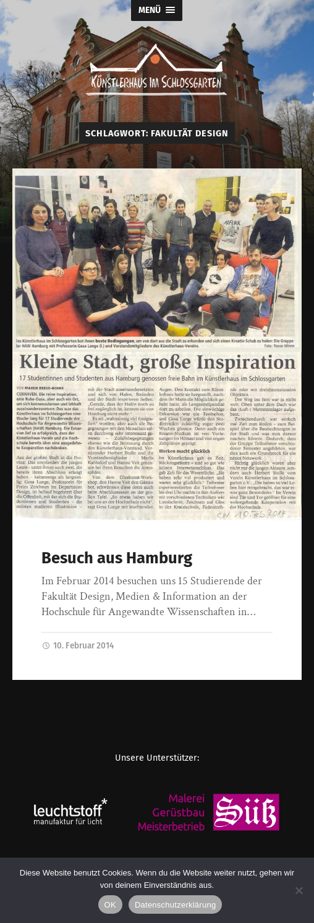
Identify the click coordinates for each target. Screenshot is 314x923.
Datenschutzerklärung (175, 904)
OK (110, 904)
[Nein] (298, 890)
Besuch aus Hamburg (116, 558)
